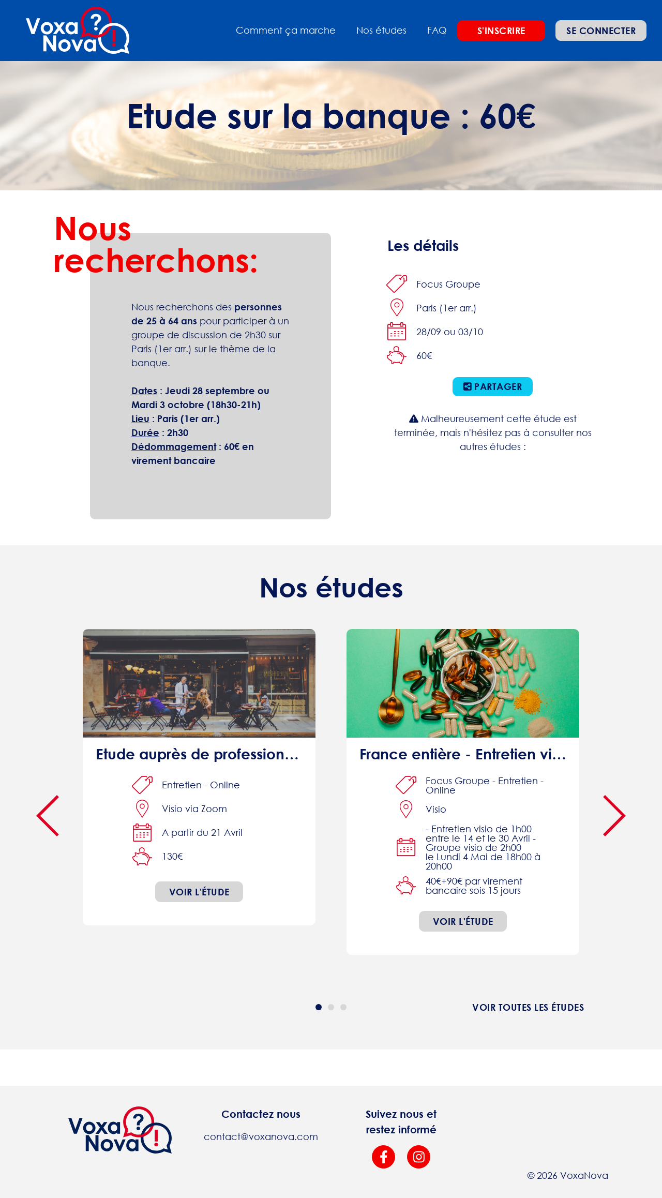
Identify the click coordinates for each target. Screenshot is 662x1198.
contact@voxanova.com (261, 1136)
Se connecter (601, 30)
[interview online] (199, 777)
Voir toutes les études (528, 1007)
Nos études (381, 30)
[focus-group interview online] (463, 792)
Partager (492, 386)
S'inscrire (501, 30)
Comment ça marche (286, 30)
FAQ (437, 30)
